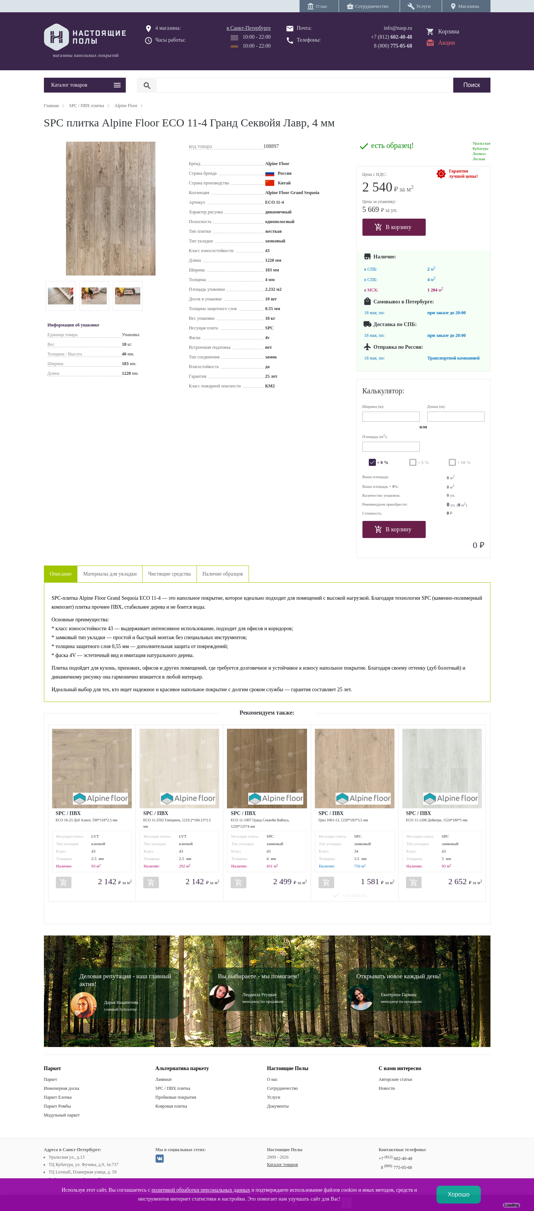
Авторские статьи (395, 1079)
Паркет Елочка (58, 1097)
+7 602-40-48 (395, 1158)
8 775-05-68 (396, 1167)
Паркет (50, 1079)
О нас (272, 1079)
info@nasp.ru (398, 28)
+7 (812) (391, 37)
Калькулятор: (383, 391)
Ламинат (164, 1079)
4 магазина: (168, 28)
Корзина (449, 31)
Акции (446, 42)
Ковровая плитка (171, 1106)
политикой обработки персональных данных (200, 1190)
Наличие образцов (222, 574)
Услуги (274, 1097)
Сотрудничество (282, 1088)
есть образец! (392, 145)
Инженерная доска (61, 1088)
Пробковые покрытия (176, 1097)
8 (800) (393, 46)
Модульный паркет (62, 1115)
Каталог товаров (282, 1164)
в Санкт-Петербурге (249, 28)
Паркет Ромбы (57, 1106)
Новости (387, 1088)
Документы (278, 1106)
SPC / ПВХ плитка (173, 1088)
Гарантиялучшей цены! (463, 173)
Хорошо (459, 1194)
